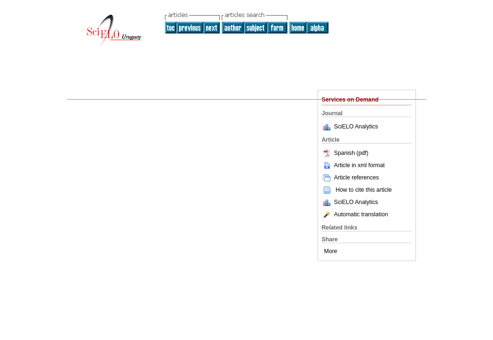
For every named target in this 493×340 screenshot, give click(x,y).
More (330, 251)
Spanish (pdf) (345, 153)
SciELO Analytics (356, 126)
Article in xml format (353, 165)
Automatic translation (355, 214)
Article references (350, 177)
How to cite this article (364, 190)
